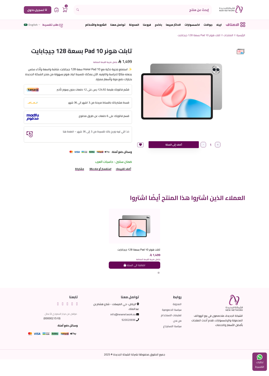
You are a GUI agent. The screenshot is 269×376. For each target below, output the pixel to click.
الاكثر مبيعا (173, 24)
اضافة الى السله (134, 281)
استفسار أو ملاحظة (100, 169)
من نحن (177, 337)
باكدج (158, 24)
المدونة (134, 24)
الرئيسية (240, 35)
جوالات (208, 24)
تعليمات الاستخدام (171, 331)
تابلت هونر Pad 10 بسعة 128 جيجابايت (199, 35)
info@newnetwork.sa (123, 330)
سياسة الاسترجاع (172, 342)
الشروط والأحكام (96, 24)
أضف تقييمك (123, 169)
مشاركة (79, 169)
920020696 (129, 336)
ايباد (219, 24)
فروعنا (147, 24)
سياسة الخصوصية (172, 326)
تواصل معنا (117, 24)
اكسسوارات (192, 24)
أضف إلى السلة (173, 144)
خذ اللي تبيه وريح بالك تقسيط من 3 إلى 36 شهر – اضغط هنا (96, 131)
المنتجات (228, 35)
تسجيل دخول (37, 10)
